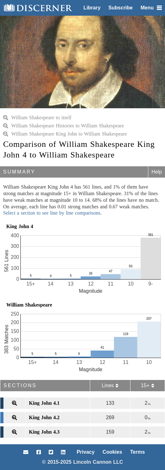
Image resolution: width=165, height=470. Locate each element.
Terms (137, 452)
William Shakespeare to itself (37, 117)
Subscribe (120, 7)
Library (92, 7)
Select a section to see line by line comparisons (51, 213)
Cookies (112, 452)
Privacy (86, 452)
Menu (151, 7)
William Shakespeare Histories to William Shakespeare (63, 125)
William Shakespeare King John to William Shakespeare (65, 133)
